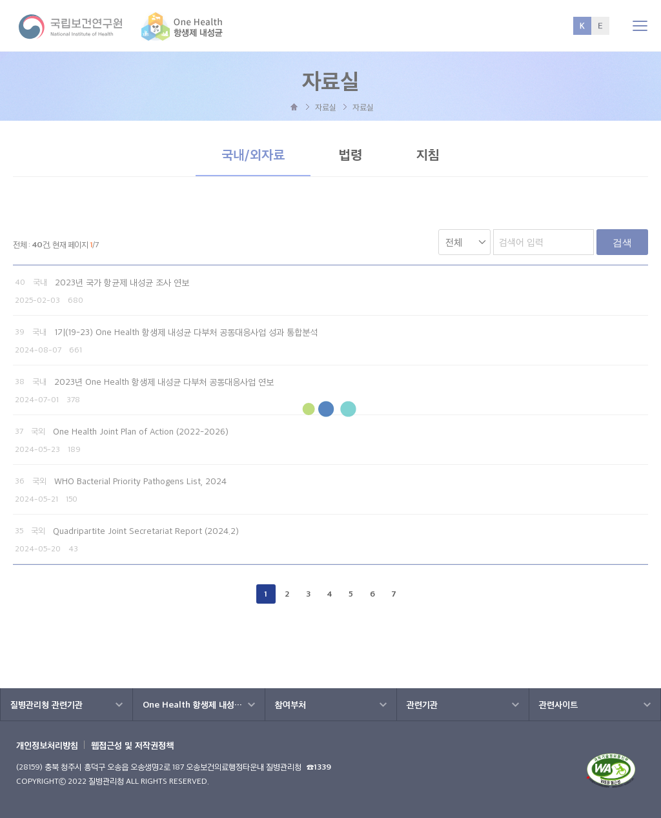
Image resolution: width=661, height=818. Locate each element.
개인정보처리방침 (47, 745)
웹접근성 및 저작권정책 (132, 745)
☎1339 (319, 766)
